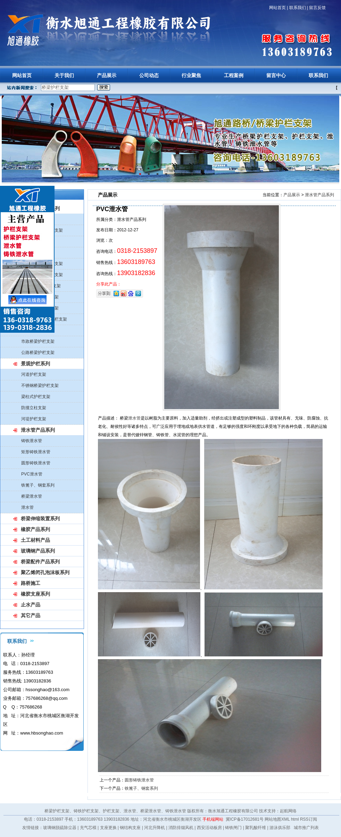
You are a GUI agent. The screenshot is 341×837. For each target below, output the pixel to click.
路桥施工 (30, 583)
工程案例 (233, 75)
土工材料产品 (35, 540)
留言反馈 (317, 7)
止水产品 (30, 604)
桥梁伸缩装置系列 (40, 518)
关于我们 (64, 75)
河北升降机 (154, 827)
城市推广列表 (306, 827)
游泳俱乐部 (279, 827)
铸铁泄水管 (31, 440)
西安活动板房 (209, 827)
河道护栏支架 (33, 374)
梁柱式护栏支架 (35, 396)
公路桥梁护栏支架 (38, 352)
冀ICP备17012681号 (245, 819)
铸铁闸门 (233, 827)
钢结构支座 (130, 827)
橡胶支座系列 (35, 594)
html (295, 819)
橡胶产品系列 (35, 529)
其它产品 (30, 615)
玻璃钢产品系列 (38, 551)
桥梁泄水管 (31, 496)
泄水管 (27, 507)
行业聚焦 (191, 75)
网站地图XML (277, 819)
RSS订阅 (308, 819)
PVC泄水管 (31, 474)
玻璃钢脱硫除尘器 (59, 827)
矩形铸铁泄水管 (35, 451)
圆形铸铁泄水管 (35, 463)
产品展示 (106, 75)
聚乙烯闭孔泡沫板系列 (45, 572)
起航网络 (288, 811)
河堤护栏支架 (33, 418)
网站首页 (277, 7)
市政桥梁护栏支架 (38, 341)
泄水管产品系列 (38, 430)
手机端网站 (212, 819)
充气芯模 (88, 827)
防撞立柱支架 (33, 407)
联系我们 (297, 7)
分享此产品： (108, 284)
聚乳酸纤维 (255, 827)
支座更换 (108, 827)
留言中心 (276, 75)
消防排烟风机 (180, 827)
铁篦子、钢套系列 (38, 485)
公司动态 (149, 75)
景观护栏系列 (35, 363)
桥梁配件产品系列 (40, 561)
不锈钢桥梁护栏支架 (40, 385)
